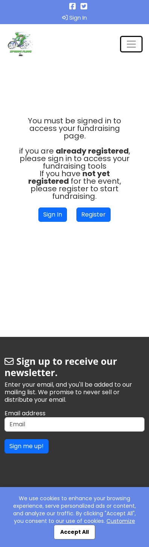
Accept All (74, 532)
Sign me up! (26, 446)
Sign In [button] (52, 214)
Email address (25, 413)
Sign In (74, 18)
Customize (120, 521)
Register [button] (93, 214)
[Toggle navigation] (131, 44)
